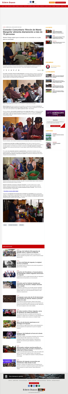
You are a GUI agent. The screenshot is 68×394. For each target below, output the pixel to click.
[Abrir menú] (3, 6)
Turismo (53, 6)
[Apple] (37, 386)
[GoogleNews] (34, 386)
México (14, 6)
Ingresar (52, 2)
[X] (33, 2)
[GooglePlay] (39, 386)
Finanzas (21, 6)
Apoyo (5, 224)
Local (6, 6)
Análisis (25, 6)
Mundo (17, 6)
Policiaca (10, 6)
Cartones (30, 6)
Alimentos (21, 224)
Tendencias (42, 6)
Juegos (62, 6)
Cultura (37, 6)
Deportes (58, 6)
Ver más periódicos (60, 2)
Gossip (33, 6)
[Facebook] (31, 2)
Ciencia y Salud (48, 6)
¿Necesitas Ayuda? (34, 383)
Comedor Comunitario (13, 224)
